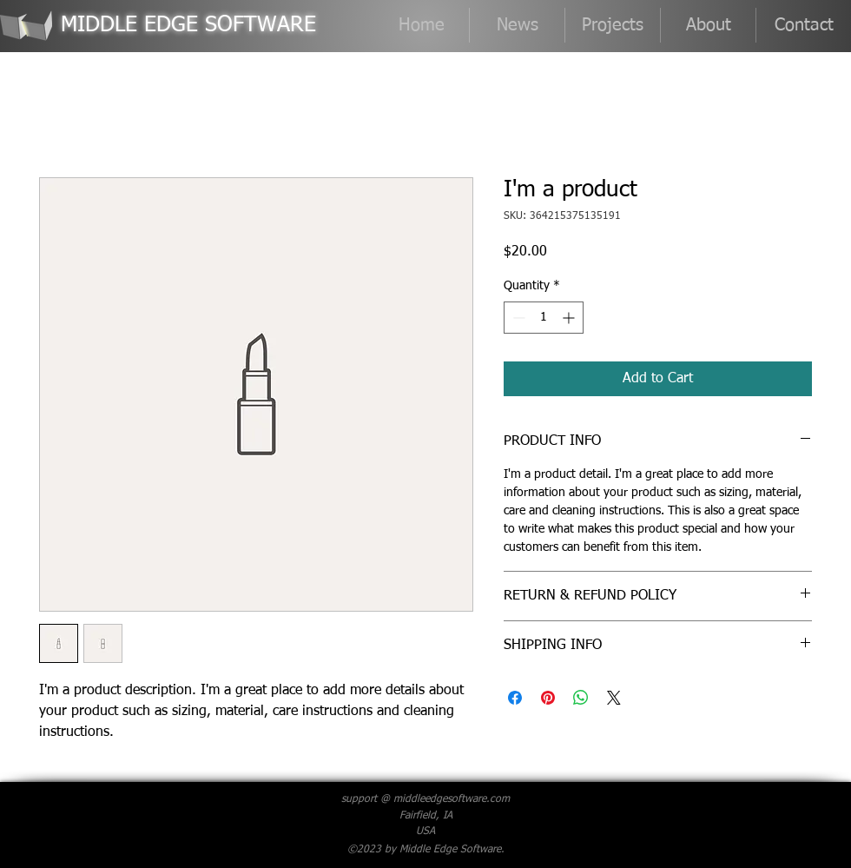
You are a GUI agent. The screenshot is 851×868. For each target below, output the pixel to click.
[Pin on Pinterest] (548, 697)
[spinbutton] (543, 317)
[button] (612, 25)
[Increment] (570, 317)
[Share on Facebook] (515, 697)
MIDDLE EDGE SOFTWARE (188, 25)
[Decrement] (517, 317)
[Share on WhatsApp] (581, 697)
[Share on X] (614, 697)
